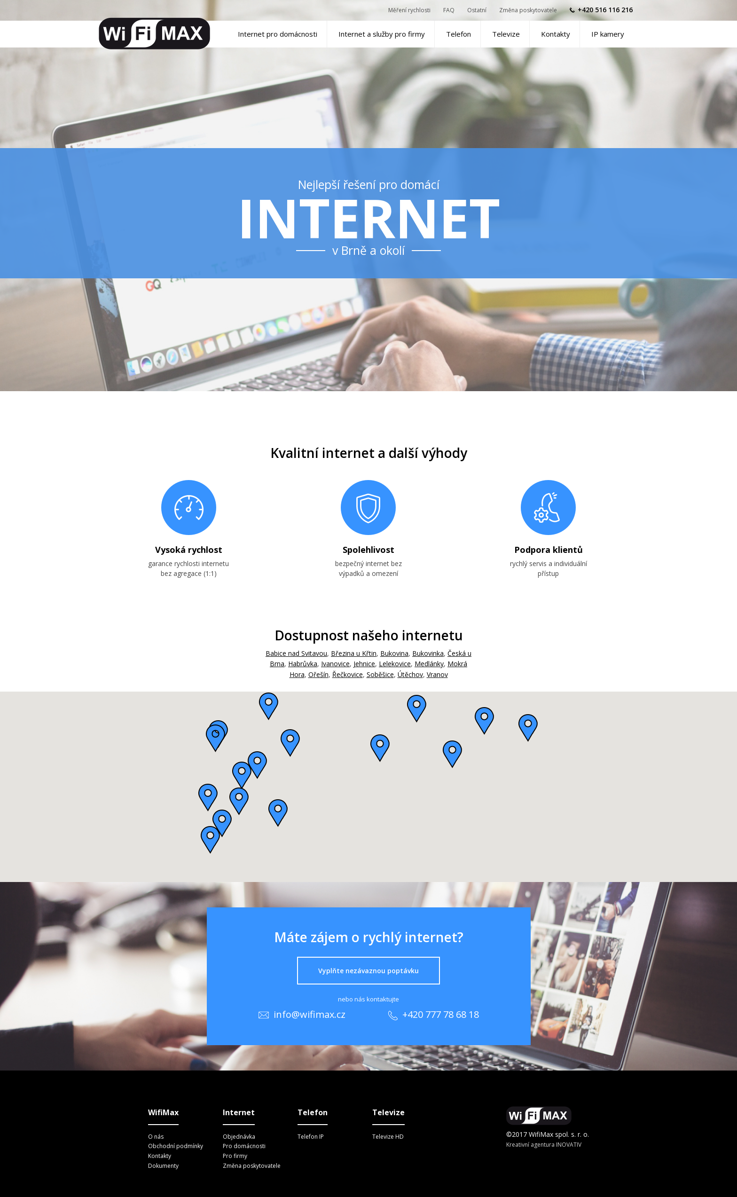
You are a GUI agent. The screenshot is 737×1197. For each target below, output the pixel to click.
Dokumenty (163, 1166)
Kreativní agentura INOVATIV (543, 1145)
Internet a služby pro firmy (381, 34)
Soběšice (380, 674)
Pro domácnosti (244, 1146)
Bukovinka (428, 653)
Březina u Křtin (353, 653)
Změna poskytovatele (528, 10)
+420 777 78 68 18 (433, 1014)
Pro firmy (235, 1156)
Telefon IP (311, 1137)
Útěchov (410, 674)
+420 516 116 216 (605, 9)
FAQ (449, 10)
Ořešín (318, 674)
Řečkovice (347, 674)
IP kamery (607, 34)
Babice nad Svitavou (296, 653)
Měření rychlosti (409, 10)
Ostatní (476, 10)
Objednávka (239, 1137)
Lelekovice (395, 663)
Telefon (458, 34)
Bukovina (394, 653)
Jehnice (364, 663)
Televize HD (388, 1137)
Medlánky (429, 663)
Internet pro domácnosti (277, 34)
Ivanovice (335, 663)
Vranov (437, 674)
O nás (156, 1137)
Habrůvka (302, 663)
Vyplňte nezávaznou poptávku (368, 970)
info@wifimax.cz (302, 1014)
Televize (506, 34)
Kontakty (555, 34)
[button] (380, 748)
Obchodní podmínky (175, 1146)
